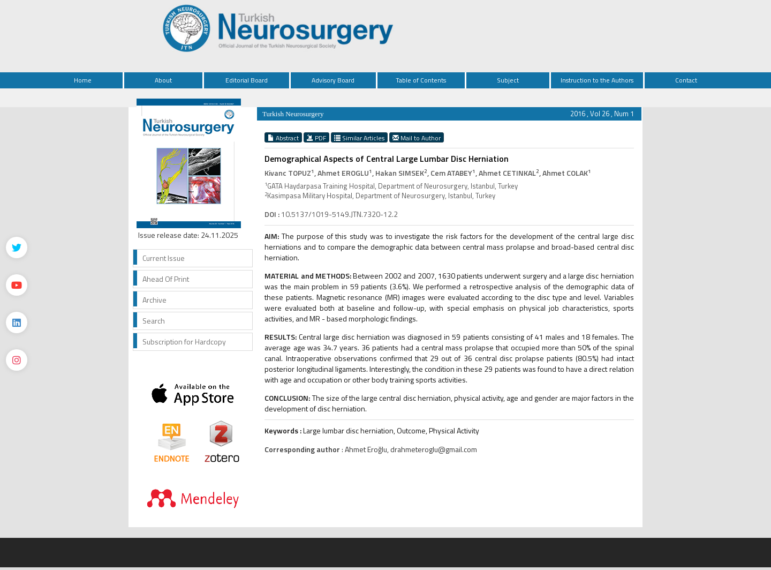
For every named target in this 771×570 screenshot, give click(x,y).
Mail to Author (416, 137)
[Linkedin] (16, 322)
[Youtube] (16, 285)
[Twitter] (16, 247)
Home (83, 80)
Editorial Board (246, 80)
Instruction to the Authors (597, 80)
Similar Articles (359, 137)
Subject (508, 80)
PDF (316, 137)
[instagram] (16, 360)
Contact (686, 80)
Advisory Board (333, 80)
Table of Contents (421, 80)
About (163, 80)
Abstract (283, 137)
